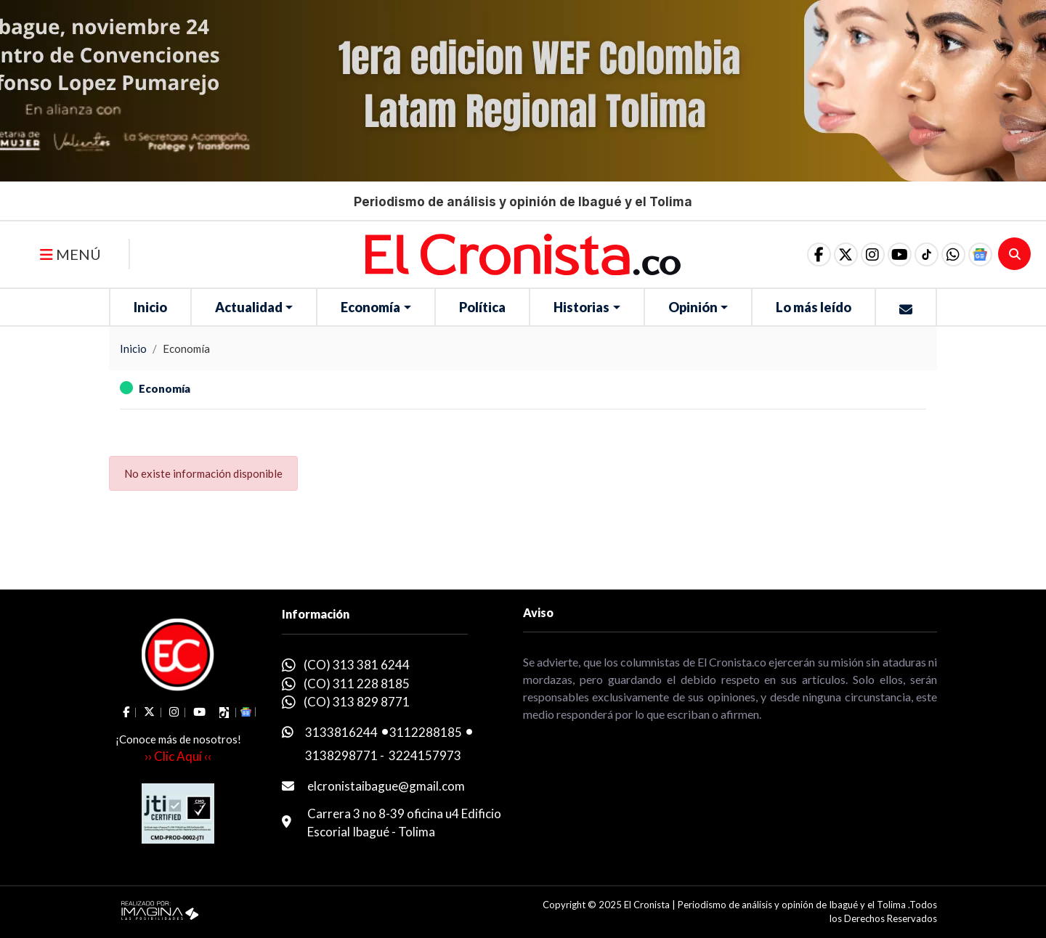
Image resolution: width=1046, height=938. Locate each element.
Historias (581, 307)
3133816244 (341, 732)
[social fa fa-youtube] (887, 254)
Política (482, 307)
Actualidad (249, 307)
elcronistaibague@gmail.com (386, 786)
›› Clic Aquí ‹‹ (178, 756)
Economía (370, 307)
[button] (948, 254)
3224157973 (425, 755)
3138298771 (341, 755)
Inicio (150, 307)
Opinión (693, 307)
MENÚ (70, 254)
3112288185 (425, 732)
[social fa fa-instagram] (856, 254)
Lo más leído (813, 307)
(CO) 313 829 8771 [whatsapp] (357, 701)
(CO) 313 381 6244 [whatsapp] (357, 664)
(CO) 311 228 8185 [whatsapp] (357, 683)
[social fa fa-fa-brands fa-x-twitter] (826, 254)
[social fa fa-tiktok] (917, 254)
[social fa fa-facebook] (795, 254)
